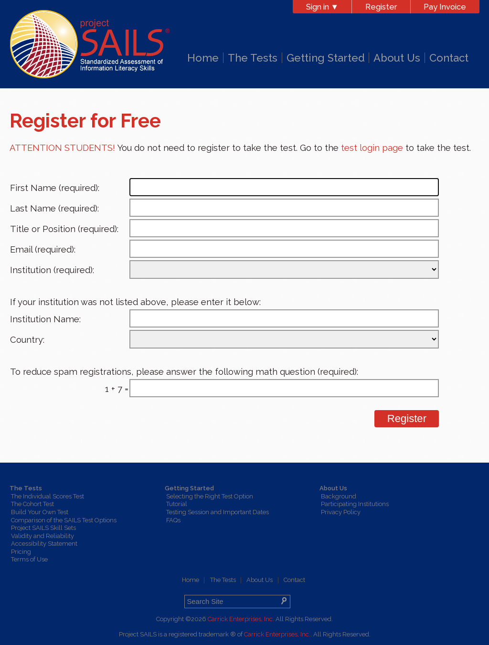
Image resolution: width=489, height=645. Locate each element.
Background (338, 496)
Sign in (322, 6)
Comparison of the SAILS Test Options (64, 520)
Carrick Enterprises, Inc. (241, 619)
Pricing (21, 551)
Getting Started (326, 58)
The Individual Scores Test (47, 496)
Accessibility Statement (44, 543)
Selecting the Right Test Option (209, 496)
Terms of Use (29, 559)
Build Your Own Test (39, 512)
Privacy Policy (341, 512)
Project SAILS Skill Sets (43, 527)
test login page (372, 148)
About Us (396, 58)
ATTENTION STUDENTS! (62, 148)
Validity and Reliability (42, 535)
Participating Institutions (355, 504)
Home (203, 58)
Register (381, 6)
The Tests (252, 58)
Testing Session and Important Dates (217, 512)
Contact (448, 58)
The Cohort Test (32, 504)
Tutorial (176, 504)
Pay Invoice (445, 6)
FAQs (173, 520)
